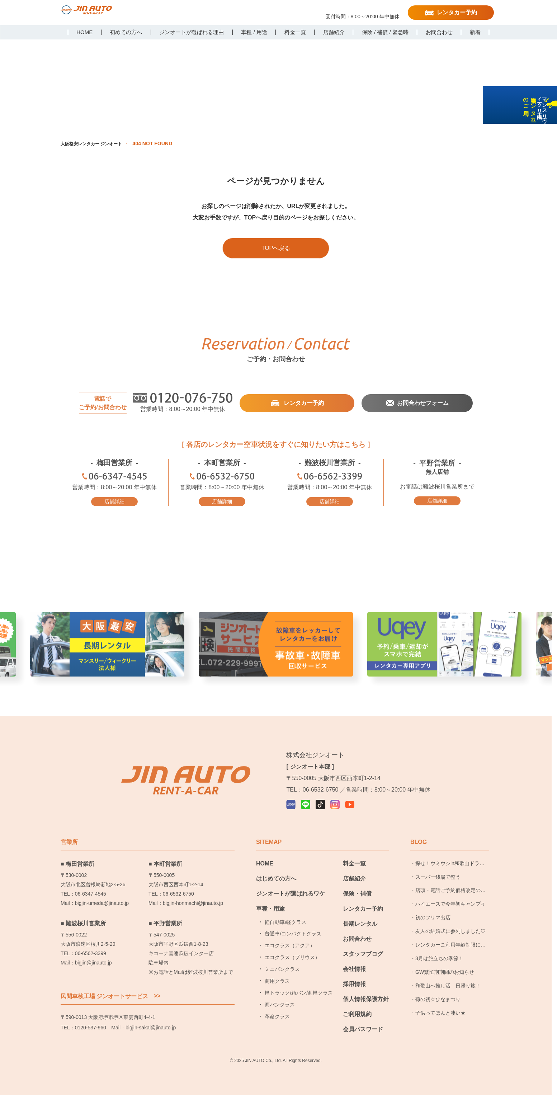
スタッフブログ (363, 952)
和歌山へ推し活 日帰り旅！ (448, 984)
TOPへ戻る (276, 248)
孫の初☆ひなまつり (438, 997)
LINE (183, 11)
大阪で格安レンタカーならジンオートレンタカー (97, 13)
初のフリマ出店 (432, 916)
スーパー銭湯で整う (438, 875)
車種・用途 (270, 907)
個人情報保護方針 (366, 997)
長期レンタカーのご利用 (547, 151)
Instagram (212, 11)
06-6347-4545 (114, 477)
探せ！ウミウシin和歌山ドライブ (450, 864)
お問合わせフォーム (422, 403)
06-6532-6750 (222, 477)
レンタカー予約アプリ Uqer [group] (444, 659)
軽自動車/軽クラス (285, 920)
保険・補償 (357, 892)
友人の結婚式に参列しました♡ (450, 929)
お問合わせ (357, 937)
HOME (264, 862)
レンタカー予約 (457, 12)
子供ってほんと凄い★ (440, 1011)
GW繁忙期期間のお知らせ (444, 970)
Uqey (168, 11)
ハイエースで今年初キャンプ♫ (450, 902)
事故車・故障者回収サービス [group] (276, 659)
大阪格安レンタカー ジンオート (96, 143)
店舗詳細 (114, 501)
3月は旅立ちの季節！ (439, 956)
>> (157, 994)
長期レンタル (360, 922)
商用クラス (277, 979)
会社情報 (354, 967)
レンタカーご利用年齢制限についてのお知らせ (450, 945)
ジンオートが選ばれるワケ (290, 892)
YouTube (227, 11)
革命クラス (277, 1015)
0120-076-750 (362, 10)
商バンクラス (280, 1003)
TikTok (198, 11)
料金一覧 (354, 862)
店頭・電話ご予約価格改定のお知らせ (450, 891)
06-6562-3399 (330, 477)
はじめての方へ (276, 877)
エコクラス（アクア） (290, 944)
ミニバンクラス (282, 967)
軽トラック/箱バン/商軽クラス (299, 991)
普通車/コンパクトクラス (293, 932)
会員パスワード (363, 1027)
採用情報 (354, 982)
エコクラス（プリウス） (292, 956)
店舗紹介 (354, 877)
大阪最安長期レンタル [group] (107, 659)
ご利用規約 (357, 1012)
